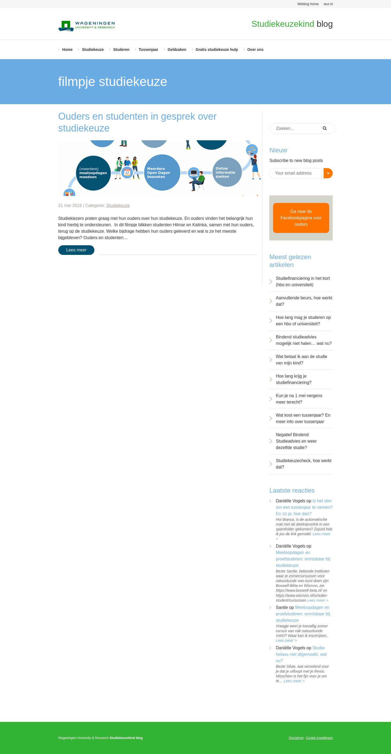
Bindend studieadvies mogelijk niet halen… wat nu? (304, 340)
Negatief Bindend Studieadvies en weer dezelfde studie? (296, 441)
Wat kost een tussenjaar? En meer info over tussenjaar (303, 418)
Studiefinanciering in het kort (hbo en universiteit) (303, 281)
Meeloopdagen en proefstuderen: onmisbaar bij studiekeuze (303, 559)
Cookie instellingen (319, 738)
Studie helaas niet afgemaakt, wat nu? (301, 654)
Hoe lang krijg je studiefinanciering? (293, 379)
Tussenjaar (148, 49)
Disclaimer (296, 738)
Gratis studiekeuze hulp (217, 49)
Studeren (121, 49)
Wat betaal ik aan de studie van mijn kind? (301, 359)
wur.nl (328, 4)
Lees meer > (317, 600)
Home (67, 49)
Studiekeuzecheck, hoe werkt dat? (303, 463)
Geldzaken (177, 49)
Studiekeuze (93, 49)
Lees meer (76, 250)
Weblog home (308, 4)
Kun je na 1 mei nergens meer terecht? (299, 398)
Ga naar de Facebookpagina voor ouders (301, 218)
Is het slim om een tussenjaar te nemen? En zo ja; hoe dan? (304, 507)
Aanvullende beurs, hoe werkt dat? (304, 301)
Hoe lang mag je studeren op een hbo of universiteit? (303, 320)
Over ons (255, 49)
